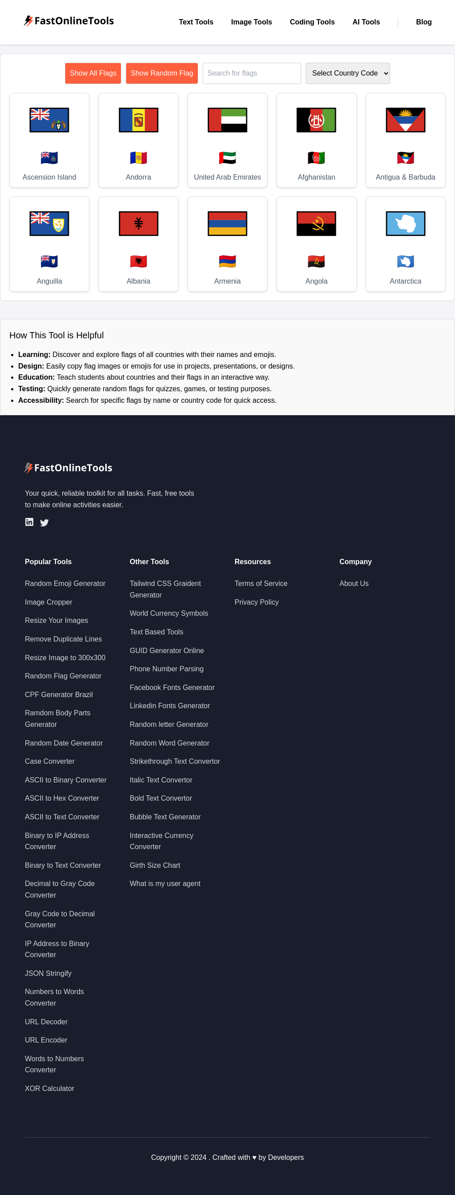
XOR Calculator (49, 1088)
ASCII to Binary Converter (66, 780)
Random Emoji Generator (65, 583)
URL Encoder (46, 1040)
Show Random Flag (162, 73)
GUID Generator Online (167, 650)
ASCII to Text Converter (62, 817)
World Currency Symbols (169, 613)
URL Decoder (46, 1022)
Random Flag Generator (63, 676)
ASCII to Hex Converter (62, 798)
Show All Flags (93, 73)
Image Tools (251, 22)
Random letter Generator (169, 724)
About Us (354, 583)
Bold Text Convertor (161, 798)
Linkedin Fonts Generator (170, 706)
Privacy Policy (257, 602)
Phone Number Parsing (167, 669)
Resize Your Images (56, 620)
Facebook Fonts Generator (172, 687)
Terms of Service (261, 583)
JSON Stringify (48, 973)
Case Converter (50, 761)
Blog (424, 22)
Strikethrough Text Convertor (175, 761)
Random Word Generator (169, 743)
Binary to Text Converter (63, 865)
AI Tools (366, 22)
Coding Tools (312, 22)
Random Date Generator (64, 743)
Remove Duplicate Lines (63, 639)
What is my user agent (165, 883)
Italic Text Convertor (161, 780)
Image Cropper (48, 602)
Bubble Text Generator (165, 817)
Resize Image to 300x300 (65, 658)
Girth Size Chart (155, 865)
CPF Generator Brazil (59, 694)
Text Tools (196, 22)
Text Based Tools (157, 632)
